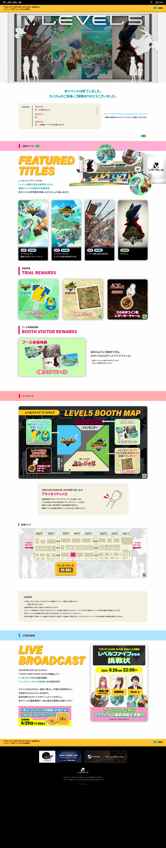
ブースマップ (144, 10)
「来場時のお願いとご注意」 (70, 654)
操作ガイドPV (34, 309)
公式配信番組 (157, 10)
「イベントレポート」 (45, 113)
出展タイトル (105, 10)
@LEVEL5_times (126, 117)
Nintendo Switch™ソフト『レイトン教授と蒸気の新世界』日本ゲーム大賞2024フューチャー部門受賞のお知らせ (65, 122)
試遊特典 (117, 10)
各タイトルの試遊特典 (45, 657)
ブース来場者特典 (130, 10)
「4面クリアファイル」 (30, 657)
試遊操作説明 (34, 301)
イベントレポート (94, 10)
